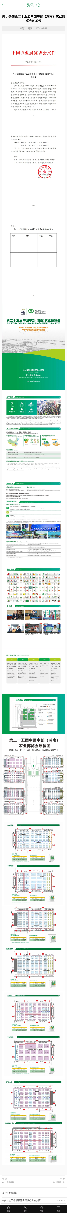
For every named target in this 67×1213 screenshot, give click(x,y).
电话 (25, 1211)
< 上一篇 (17, 1181)
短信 (58, 1211)
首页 (8, 1211)
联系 (41, 1211)
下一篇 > (49, 1181)
